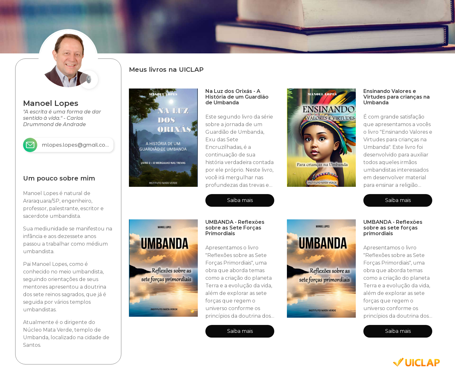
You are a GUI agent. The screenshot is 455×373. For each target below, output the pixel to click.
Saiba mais (240, 200)
